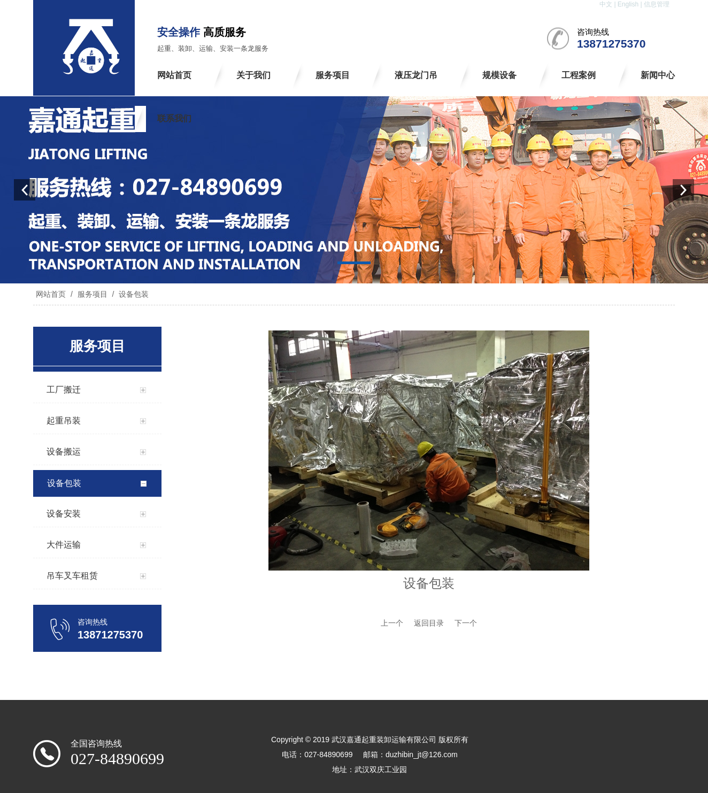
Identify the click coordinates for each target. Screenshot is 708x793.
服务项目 (92, 294)
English (628, 4)
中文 (605, 4)
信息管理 (656, 4)
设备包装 (133, 294)
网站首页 (51, 294)
